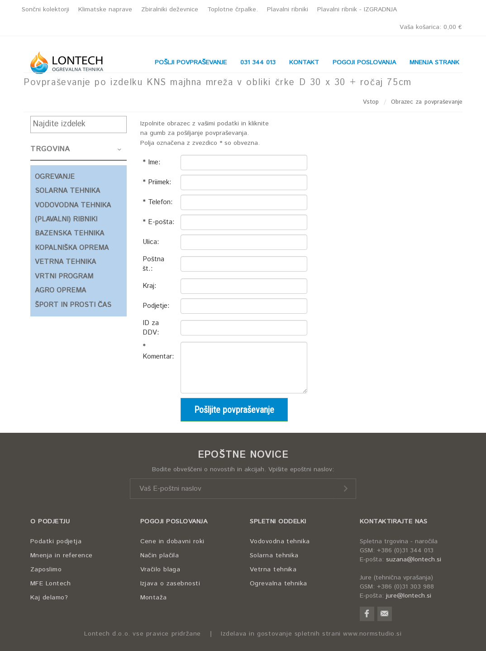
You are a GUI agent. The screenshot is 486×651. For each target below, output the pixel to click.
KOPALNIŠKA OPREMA (72, 248)
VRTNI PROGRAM (64, 276)
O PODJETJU (50, 521)
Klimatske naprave (105, 9)
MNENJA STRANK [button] (434, 62)
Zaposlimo (46, 569)
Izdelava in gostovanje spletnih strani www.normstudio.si (311, 634)
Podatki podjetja (55, 541)
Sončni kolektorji (45, 9)
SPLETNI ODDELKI (278, 521)
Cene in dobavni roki (172, 541)
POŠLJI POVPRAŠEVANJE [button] (191, 62)
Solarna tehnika (274, 555)
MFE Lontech (50, 583)
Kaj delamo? (49, 597)
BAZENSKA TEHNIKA (69, 233)
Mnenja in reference (61, 555)
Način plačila (159, 555)
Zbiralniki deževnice (169, 9)
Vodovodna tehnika (280, 541)
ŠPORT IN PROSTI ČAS (73, 305)
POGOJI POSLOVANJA (174, 521)
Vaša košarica (431, 27)
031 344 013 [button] (258, 62)
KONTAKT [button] (304, 62)
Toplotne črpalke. (232, 9)
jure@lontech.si (408, 595)
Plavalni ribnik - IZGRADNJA (357, 9)
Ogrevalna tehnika (278, 583)
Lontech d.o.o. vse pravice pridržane (142, 634)
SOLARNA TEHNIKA (67, 191)
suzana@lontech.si (413, 559)
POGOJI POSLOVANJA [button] (364, 62)
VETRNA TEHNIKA (65, 262)
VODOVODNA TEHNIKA (73, 205)
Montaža (153, 597)
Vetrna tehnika (273, 569)
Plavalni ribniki (287, 9)
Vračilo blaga (160, 569)
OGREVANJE (55, 177)
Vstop (371, 102)
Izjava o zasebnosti (170, 583)
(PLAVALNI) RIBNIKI (66, 219)
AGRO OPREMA (60, 290)
